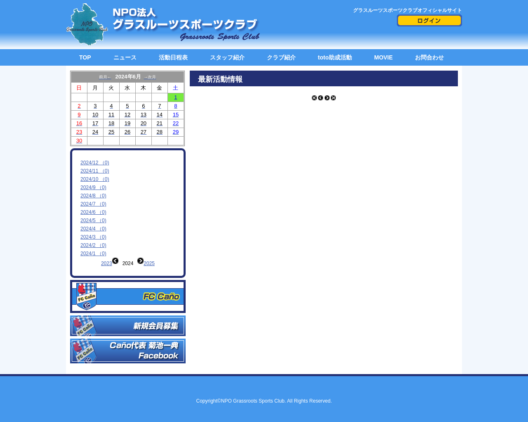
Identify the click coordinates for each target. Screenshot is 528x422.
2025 (149, 263)
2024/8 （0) (93, 196)
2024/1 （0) (93, 253)
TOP (85, 57)
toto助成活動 (335, 57)
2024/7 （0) (93, 204)
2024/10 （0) (94, 179)
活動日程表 (173, 57)
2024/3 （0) (93, 237)
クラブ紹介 (281, 57)
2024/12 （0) (94, 163)
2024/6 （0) (93, 212)
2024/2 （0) (93, 245)
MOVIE (383, 57)
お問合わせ (429, 57)
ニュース (125, 57)
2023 (106, 263)
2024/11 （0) (94, 171)
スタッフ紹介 (227, 57)
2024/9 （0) (93, 187)
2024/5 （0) (93, 220)
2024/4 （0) (93, 229)
